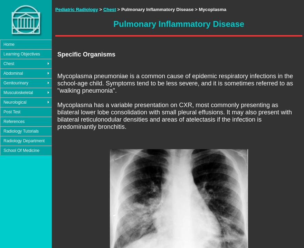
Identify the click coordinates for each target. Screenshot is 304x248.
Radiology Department (24, 140)
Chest (8, 63)
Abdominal (13, 73)
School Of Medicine (21, 150)
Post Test (11, 112)
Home (9, 44)
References (14, 121)
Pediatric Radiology (76, 9)
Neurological (15, 102)
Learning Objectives (21, 54)
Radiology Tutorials (21, 131)
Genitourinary (15, 83)
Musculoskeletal (18, 92)
